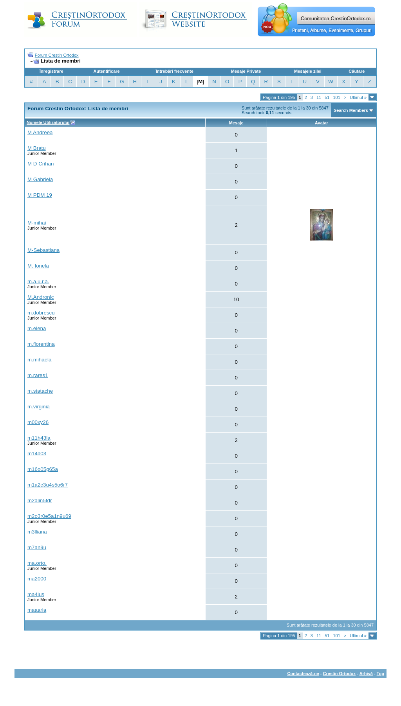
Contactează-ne (303, 673)
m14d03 (36, 453)
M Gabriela (40, 179)
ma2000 (36, 579)
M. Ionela (38, 266)
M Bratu (36, 148)
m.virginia (38, 407)
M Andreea (39, 132)
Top (380, 673)
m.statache (40, 391)
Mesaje (236, 122)
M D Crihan (40, 164)
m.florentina (41, 344)
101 (336, 97)
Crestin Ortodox (339, 673)
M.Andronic (40, 297)
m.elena (36, 328)
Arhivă (366, 673)
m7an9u (36, 547)
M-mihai (36, 223)
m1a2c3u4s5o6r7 (47, 485)
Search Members (351, 110)
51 (327, 97)
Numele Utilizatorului (48, 122)
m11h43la (39, 438)
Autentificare (106, 71)
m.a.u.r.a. (38, 281)
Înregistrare (51, 71)
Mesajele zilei (308, 71)
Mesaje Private (246, 71)
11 (318, 97)
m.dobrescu (41, 313)
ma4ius (35, 594)
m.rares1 (37, 375)
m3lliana (37, 532)
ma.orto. (37, 563)
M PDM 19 (39, 195)
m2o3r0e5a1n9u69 (49, 516)
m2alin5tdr (39, 500)
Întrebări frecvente (174, 71)
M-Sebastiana (43, 250)
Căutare (357, 71)
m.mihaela (39, 360)
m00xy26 (38, 422)
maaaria (36, 610)
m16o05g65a (42, 469)
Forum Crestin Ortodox (57, 55)
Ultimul (358, 97)
